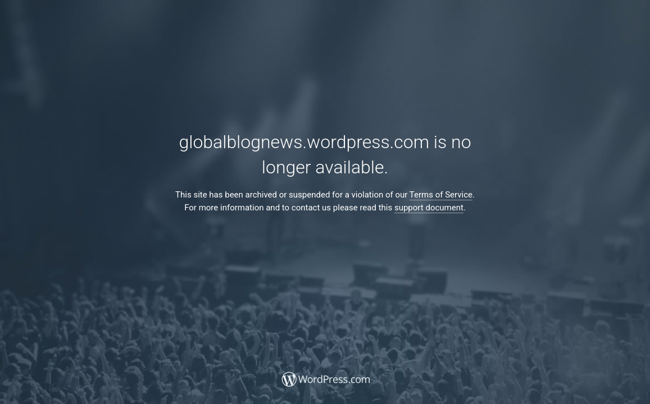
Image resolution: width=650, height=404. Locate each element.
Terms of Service (441, 195)
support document (428, 208)
